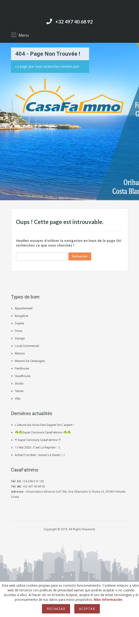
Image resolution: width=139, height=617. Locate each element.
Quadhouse (22, 376)
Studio (19, 383)
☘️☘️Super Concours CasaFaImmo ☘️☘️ (43, 432)
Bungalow (21, 316)
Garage (20, 338)
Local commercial (27, 346)
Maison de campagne (30, 361)
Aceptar (87, 608)
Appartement (24, 308)
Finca (18, 331)
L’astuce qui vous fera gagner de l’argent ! (44, 425)
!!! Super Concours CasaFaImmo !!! (38, 440)
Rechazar (56, 608)
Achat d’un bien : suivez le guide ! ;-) (40, 455)
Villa (17, 398)
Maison (20, 353)
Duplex (19, 323)
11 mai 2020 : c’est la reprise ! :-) (37, 447)
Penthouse (22, 368)
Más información (108, 599)
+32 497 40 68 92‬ (74, 21)
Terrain (19, 391)
